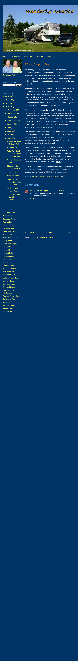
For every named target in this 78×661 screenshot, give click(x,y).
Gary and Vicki (8, 225)
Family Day (11, 172)
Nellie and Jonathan (10, 278)
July (9, 128)
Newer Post (29, 232)
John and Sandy (9, 262)
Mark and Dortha (9, 269)
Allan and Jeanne (9, 213)
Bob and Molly (8, 216)
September (12, 120)
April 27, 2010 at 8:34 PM (54, 191)
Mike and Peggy (9, 275)
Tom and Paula (8, 311)
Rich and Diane (9, 305)
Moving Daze (12, 148)
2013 (7, 96)
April (9, 138)
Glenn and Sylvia (9, 231)
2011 (7, 103)
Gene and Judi (8, 228)
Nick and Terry (8, 281)
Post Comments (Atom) (44, 237)
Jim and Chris (8, 247)
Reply (32, 199)
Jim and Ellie (8, 253)
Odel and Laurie (9, 287)
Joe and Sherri (8, 259)
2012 (7, 100)
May (9, 135)
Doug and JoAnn (9, 219)
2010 (7, 107)
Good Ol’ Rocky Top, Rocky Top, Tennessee (14, 182)
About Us (28, 56)
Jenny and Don (9, 241)
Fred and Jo (7, 222)
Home (4, 56)
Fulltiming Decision (43, 56)
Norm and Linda (9, 284)
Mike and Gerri (8, 272)
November (11, 113)
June (9, 131)
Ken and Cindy (8, 265)
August (10, 124)
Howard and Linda (10, 238)
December (11, 110)
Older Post (71, 232)
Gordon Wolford (9, 235)
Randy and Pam (9, 299)
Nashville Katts (13, 176)
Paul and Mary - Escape (12, 296)
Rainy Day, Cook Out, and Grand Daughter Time (14, 153)
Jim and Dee (8, 250)
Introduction (15, 56)
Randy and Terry (37, 191)
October (10, 117)
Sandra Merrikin (9, 308)
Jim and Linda (8, 256)
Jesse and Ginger (9, 244)
